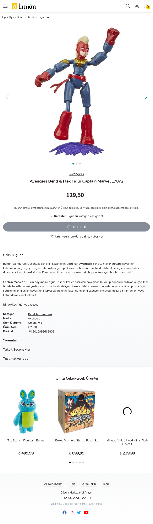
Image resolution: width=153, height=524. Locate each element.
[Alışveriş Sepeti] (146, 6)
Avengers (76, 174)
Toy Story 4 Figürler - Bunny (25, 440)
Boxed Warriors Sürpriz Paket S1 (76, 440)
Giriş (72, 484)
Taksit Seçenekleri (17, 349)
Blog (106, 484)
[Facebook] (64, 512)
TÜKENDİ (76, 227)
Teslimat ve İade (15, 358)
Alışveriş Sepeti (53, 484)
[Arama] (128, 6)
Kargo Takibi (89, 484)
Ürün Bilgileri (13, 255)
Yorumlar (10, 340)
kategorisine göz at (76, 216)
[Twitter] (79, 512)
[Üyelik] (137, 6)
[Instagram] (71, 512)
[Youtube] (86, 512)
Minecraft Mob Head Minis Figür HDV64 (127, 442)
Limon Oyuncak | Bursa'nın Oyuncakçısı (24, 6)
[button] (146, 97)
